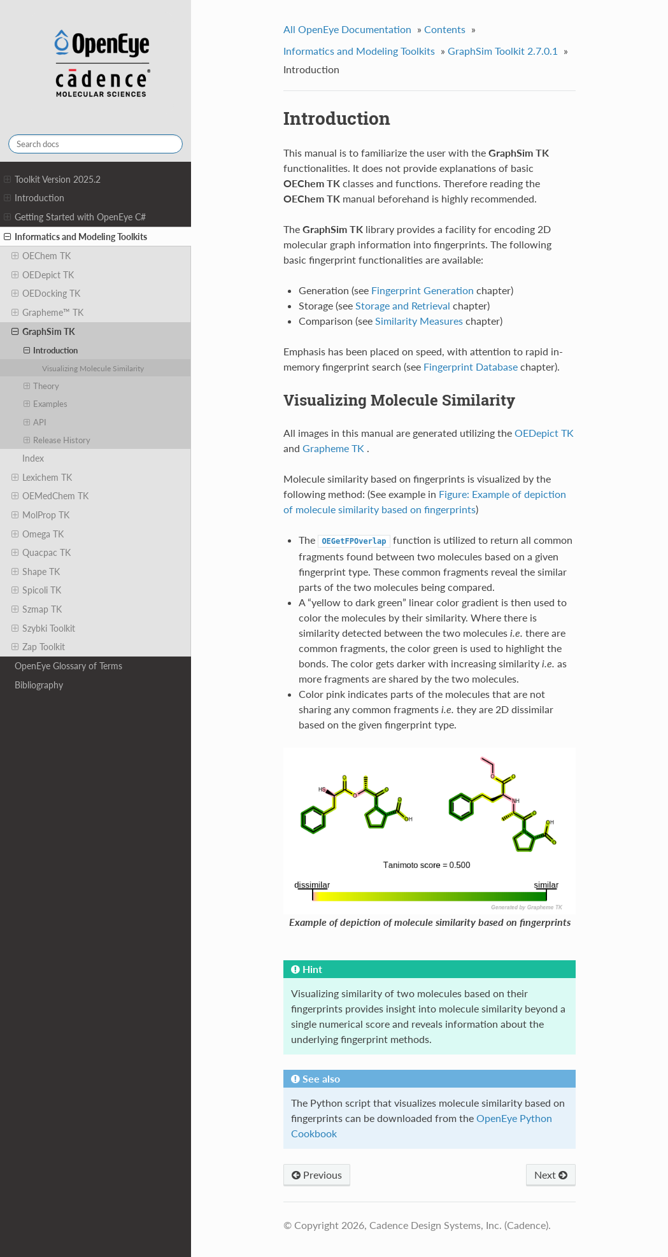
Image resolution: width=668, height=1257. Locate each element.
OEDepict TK (42, 275)
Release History (57, 440)
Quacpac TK (41, 552)
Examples (46, 403)
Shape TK (35, 572)
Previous (317, 1174)
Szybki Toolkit (43, 628)
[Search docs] (95, 143)
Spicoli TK (36, 590)
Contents (444, 29)
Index (33, 458)
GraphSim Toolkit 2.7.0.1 (503, 51)
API (35, 422)
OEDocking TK (45, 293)
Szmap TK (36, 609)
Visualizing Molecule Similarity (93, 368)
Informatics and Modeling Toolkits (75, 237)
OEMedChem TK (50, 496)
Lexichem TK (41, 477)
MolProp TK (40, 515)
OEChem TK (41, 256)
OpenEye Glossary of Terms (68, 665)
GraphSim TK (43, 331)
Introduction (34, 198)
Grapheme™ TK (47, 312)
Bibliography (39, 684)
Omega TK (37, 534)
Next (550, 1174)
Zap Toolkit (38, 647)
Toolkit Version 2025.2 (52, 179)
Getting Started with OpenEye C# (75, 217)
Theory (42, 386)
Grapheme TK (333, 448)
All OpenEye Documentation (347, 29)
